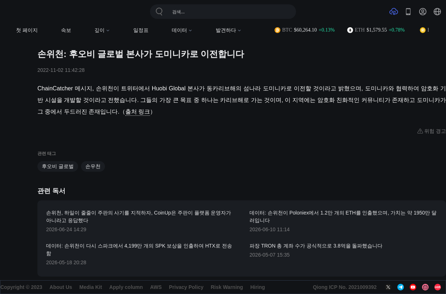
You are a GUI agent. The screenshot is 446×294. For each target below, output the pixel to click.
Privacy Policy (186, 287)
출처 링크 (137, 112)
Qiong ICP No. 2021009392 (345, 287)
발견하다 (229, 30)
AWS (156, 287)
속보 (66, 30)
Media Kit (91, 287)
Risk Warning (227, 287)
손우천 (93, 166)
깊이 (102, 30)
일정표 (141, 30)
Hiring (257, 287)
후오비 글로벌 (58, 166)
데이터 (182, 30)
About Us (60, 287)
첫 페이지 (27, 30)
